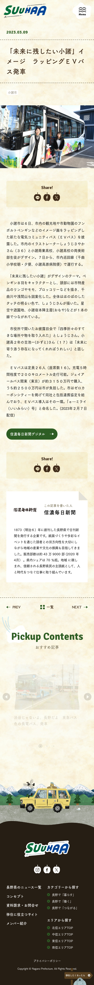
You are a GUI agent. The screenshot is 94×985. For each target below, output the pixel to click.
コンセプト (15, 896)
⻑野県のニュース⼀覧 (23, 887)
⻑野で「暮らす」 (61, 894)
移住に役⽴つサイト (22, 914)
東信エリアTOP (60, 940)
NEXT (80, 607)
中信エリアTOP (60, 934)
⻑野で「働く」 (60, 901)
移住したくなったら (75, 975)
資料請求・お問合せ (22, 905)
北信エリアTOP (60, 927)
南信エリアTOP (60, 947)
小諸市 (12, 92)
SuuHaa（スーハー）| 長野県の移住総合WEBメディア (25, 11)
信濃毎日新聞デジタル (27, 434)
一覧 (47, 607)
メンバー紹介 (16, 923)
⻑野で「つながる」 (63, 908)
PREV (13, 607)
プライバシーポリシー (47, 961)
